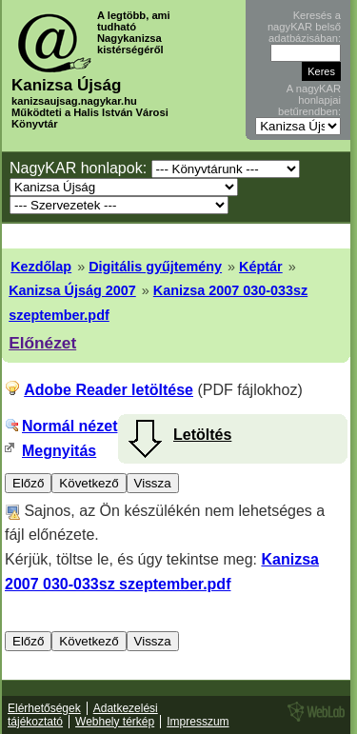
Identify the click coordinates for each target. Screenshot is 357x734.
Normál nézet (69, 426)
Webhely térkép (114, 721)
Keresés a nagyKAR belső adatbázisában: (304, 27)
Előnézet (42, 342)
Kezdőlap (40, 266)
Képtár (261, 266)
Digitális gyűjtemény (155, 266)
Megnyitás (59, 451)
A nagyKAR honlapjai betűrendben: (309, 100)
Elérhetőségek (44, 708)
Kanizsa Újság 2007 (72, 290)
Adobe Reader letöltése (108, 390)
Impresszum (197, 721)
